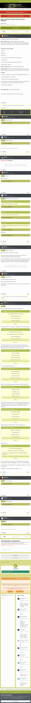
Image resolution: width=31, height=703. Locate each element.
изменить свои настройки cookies (11, 697)
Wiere (6, 136)
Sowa (23, 610)
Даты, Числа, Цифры (23, 609)
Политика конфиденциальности (18, 691)
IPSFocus (7, 691)
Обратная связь (26, 691)
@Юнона (3, 140)
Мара (4, 105)
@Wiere (3, 120)
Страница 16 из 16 (15, 31)
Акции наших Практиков (11, 24)
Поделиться (15, 555)
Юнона (4, 23)
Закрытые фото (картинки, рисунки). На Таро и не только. (24, 629)
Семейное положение (23, 598)
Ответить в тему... (6, 549)
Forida (23, 663)
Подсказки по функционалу (7, 571)
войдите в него (10, 543)
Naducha (23, 679)
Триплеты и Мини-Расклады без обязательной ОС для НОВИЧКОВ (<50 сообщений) (23, 662)
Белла (6, 302)
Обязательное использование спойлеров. (14, 12)
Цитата (4, 102)
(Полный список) (10, 595)
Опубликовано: (9, 36)
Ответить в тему (15, 27)
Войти (11, 591)
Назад (4, 31)
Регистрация (20, 591)
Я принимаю (15, 701)
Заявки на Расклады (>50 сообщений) (24, 640)
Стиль (11, 691)
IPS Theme (3, 691)
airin (23, 599)
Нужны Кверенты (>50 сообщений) (23, 678)
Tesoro (3, 598)
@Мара (3, 277)
